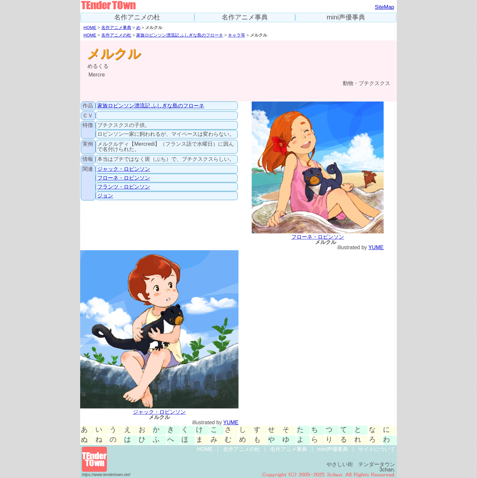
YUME (376, 247)
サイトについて (376, 449)
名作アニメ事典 (245, 17)
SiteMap (384, 7)
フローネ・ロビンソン (123, 178)
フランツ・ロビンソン (123, 187)
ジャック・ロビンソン (123, 169)
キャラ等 (236, 35)
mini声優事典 (346, 17)
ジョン (105, 195)
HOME (89, 27)
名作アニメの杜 (137, 17)
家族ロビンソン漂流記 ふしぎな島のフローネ (179, 35)
